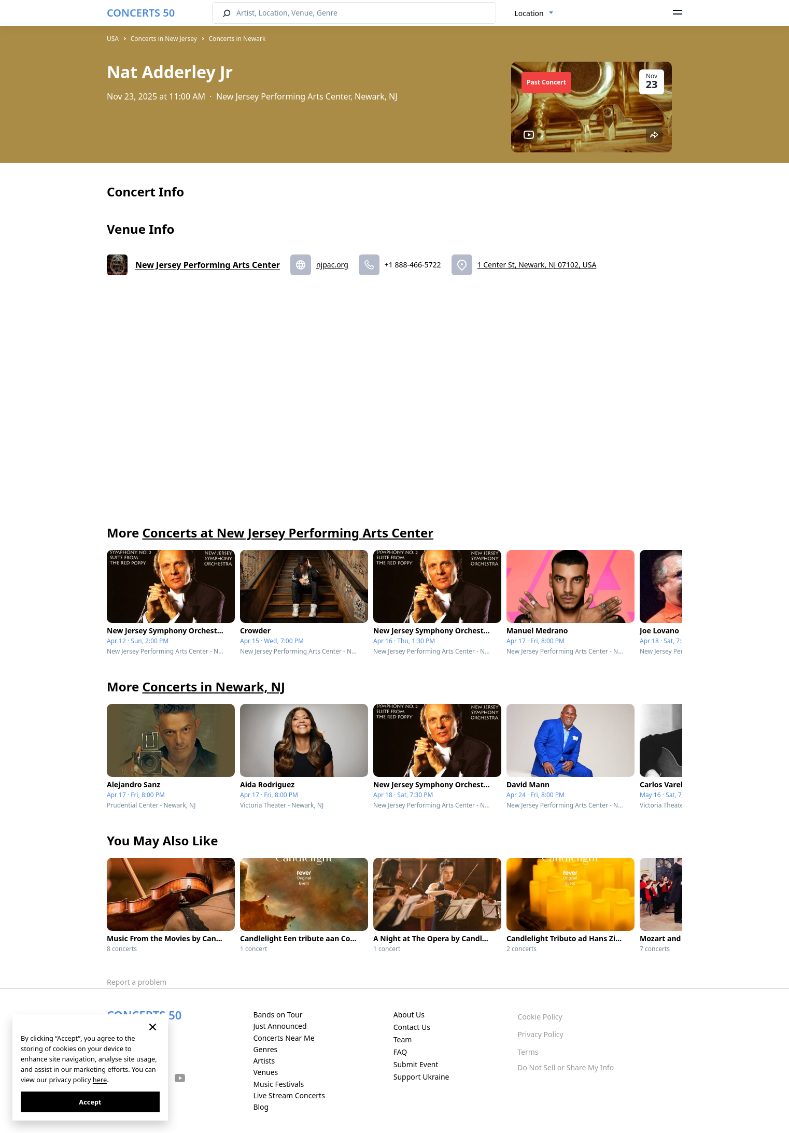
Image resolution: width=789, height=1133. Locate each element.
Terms (527, 1052)
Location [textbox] (529, 13)
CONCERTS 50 (141, 13)
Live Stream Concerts (289, 1095)
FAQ (400, 1052)
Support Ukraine (421, 1077)
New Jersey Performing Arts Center (207, 265)
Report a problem (136, 982)
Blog (261, 1107)
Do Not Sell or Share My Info (565, 1067)
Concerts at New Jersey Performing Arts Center (287, 532)
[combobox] (534, 13)
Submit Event (416, 1064)
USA (113, 38)
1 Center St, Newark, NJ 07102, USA (537, 265)
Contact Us (411, 1027)
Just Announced (279, 1026)
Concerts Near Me (283, 1038)
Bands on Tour (277, 1014)
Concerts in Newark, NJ (213, 686)
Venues (265, 1072)
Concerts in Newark (237, 38)
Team (402, 1039)
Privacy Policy (540, 1034)
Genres (265, 1049)
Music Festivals (278, 1084)
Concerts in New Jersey (164, 38)
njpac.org (332, 265)
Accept (90, 1102)
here (100, 1079)
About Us (409, 1014)
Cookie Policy (539, 1017)
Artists (264, 1061)
